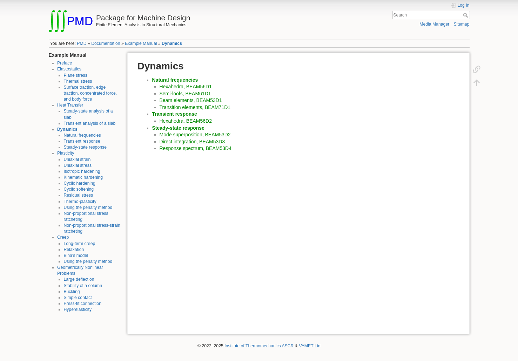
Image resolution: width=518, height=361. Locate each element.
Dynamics (172, 43)
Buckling (71, 291)
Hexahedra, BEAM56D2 (186, 121)
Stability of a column (82, 285)
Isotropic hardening (81, 171)
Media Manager (434, 24)
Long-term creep (79, 243)
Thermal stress (77, 81)
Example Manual (141, 43)
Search (466, 15)
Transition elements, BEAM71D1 (195, 107)
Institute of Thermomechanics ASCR (259, 345)
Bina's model (75, 255)
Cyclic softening (78, 189)
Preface (64, 63)
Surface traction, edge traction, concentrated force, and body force (90, 93)
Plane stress (75, 75)
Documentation (105, 43)
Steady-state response (85, 147)
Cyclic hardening (79, 183)
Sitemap (462, 24)
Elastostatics (69, 69)
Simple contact (77, 297)
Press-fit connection (82, 303)
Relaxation (73, 249)
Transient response (81, 141)
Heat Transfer (70, 105)
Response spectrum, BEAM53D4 (195, 148)
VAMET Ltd (310, 345)
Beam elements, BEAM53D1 (191, 100)
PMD (81, 43)
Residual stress (78, 195)
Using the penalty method (87, 207)
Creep (63, 237)
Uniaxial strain (76, 159)
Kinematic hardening (83, 177)
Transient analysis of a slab (89, 123)
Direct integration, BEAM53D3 (192, 141)
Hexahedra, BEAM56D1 (186, 86)
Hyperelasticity (77, 309)
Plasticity (65, 153)
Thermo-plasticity (79, 201)
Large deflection (78, 279)
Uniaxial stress (77, 165)
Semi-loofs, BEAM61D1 (185, 93)
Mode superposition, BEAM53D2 (195, 134)
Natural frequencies (82, 135)
